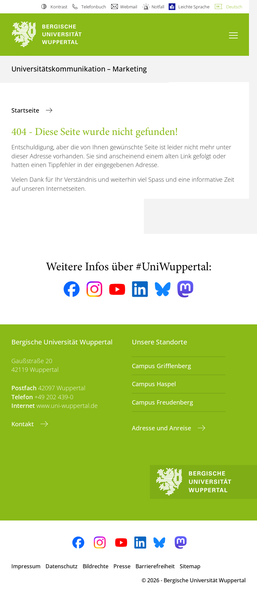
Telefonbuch (93, 7)
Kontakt (23, 424)
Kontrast (59, 7)
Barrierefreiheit (155, 566)
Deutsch (234, 7)
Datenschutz (62, 566)
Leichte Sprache (193, 7)
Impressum (25, 566)
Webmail (128, 7)
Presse (122, 566)
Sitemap (190, 566)
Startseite (26, 110)
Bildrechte (95, 566)
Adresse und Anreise (162, 428)
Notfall (158, 7)
